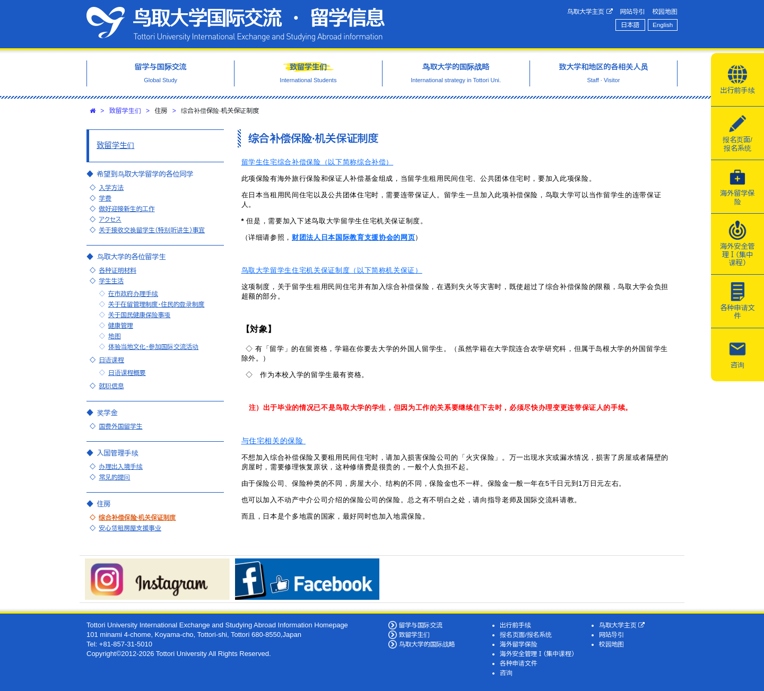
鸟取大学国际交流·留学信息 (235, 24)
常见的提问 (114, 477)
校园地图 (665, 11)
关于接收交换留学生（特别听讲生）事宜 (152, 229)
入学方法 (111, 187)
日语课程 (111, 359)
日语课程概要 (127, 372)
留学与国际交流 (420, 625)
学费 (105, 198)
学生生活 (111, 280)
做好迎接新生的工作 (126, 208)
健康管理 (120, 325)
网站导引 (632, 11)
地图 (114, 336)
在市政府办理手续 (133, 293)
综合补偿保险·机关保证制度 (137, 517)
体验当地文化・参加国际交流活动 (153, 346)
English (663, 24)
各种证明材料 (117, 270)
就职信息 (111, 385)
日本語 (630, 24)
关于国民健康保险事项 (139, 314)
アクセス (110, 219)
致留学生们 (125, 111)
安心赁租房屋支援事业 (130, 527)
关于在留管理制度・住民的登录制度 (156, 304)
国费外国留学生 (120, 426)
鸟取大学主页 (590, 11)
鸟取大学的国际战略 (427, 644)
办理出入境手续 (120, 466)
